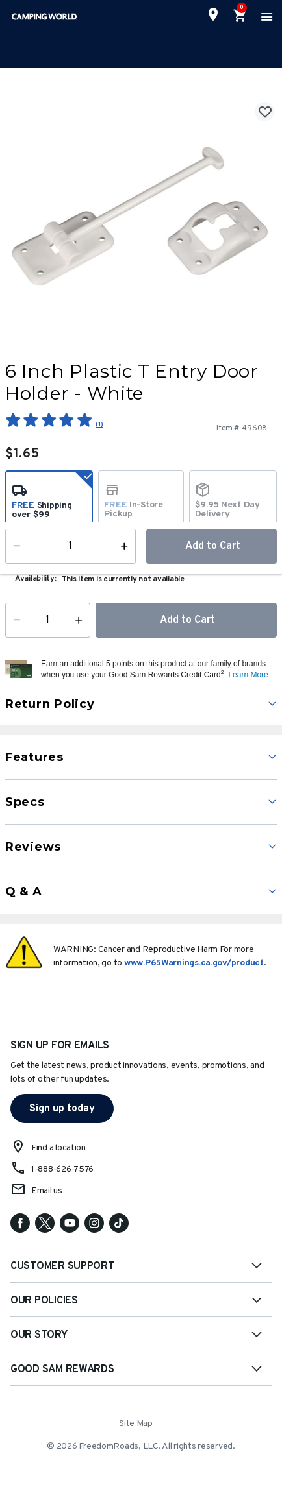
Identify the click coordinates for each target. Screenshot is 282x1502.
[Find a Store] (213, 14)
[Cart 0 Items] (240, 16)
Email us (46, 1190)
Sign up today (62, 1108)
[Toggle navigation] (265, 16)
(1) (99, 424)
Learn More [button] (248, 674)
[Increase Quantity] (81, 620)
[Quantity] (47, 620)
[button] (157, 670)
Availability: (36, 579)
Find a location (58, 1148)
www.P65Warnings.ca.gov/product (194, 963)
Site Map (136, 1423)
